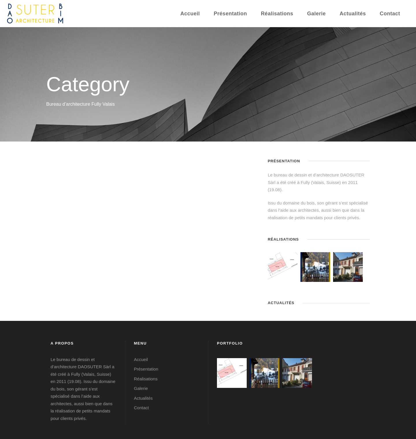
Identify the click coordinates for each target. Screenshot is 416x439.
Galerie (316, 13)
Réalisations (277, 13)
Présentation (230, 13)
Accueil (190, 13)
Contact (390, 13)
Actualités (352, 13)
